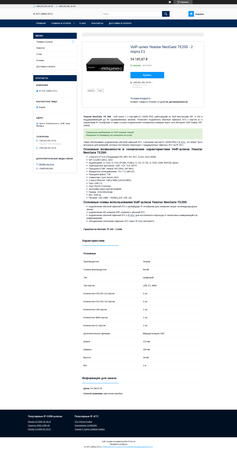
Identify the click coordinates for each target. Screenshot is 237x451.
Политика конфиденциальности (139, 447)
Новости (40, 48)
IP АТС (182, 142)
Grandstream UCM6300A (86, 425)
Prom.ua (131, 441)
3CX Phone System (83, 422)
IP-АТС (131, 215)
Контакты (97, 23)
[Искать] (166, 14)
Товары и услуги (61, 23)
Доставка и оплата (120, 23)
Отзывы (40, 60)
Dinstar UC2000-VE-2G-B (39, 429)
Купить (147, 75)
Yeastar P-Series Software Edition (90, 429)
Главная (41, 23)
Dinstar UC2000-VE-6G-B (39, 422)
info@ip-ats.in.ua (46, 164)
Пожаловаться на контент (113, 447)
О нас (82, 23)
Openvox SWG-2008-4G (39, 425)
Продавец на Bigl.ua (118, 444)
